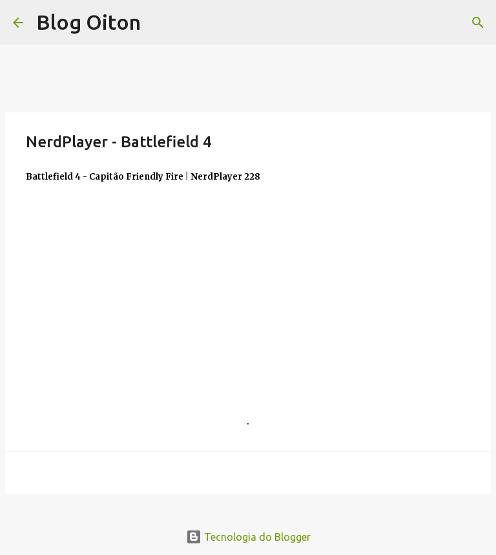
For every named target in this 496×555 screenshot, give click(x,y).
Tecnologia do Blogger (248, 537)
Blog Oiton (88, 22)
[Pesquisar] (478, 22)
